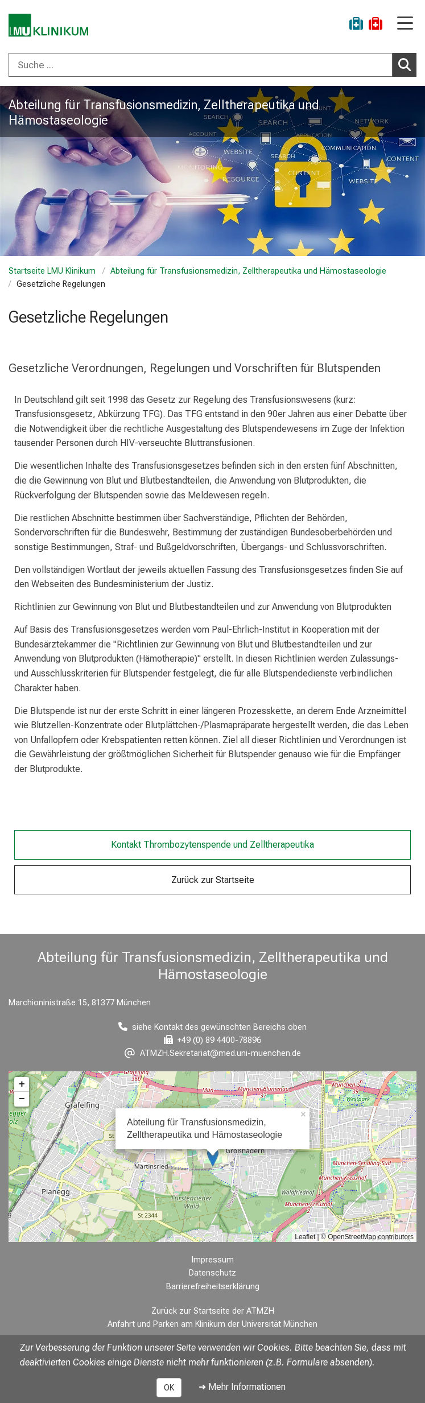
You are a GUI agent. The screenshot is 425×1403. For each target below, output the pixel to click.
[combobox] (212, 65)
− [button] (22, 1099)
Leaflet (305, 1237)
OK (169, 1387)
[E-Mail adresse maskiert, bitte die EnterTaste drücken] (213, 1053)
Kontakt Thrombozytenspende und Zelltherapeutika (212, 844)
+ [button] (22, 1084)
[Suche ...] (201, 65)
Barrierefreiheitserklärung (212, 1286)
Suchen (407, 64)
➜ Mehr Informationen (242, 1386)
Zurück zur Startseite (212, 879)
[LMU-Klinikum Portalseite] (48, 25)
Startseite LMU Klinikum (52, 271)
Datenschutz (212, 1273)
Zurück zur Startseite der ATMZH (212, 1311)
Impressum (213, 1260)
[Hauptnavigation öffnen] (405, 24)
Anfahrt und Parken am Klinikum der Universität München (212, 1324)
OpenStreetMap (352, 1237)
